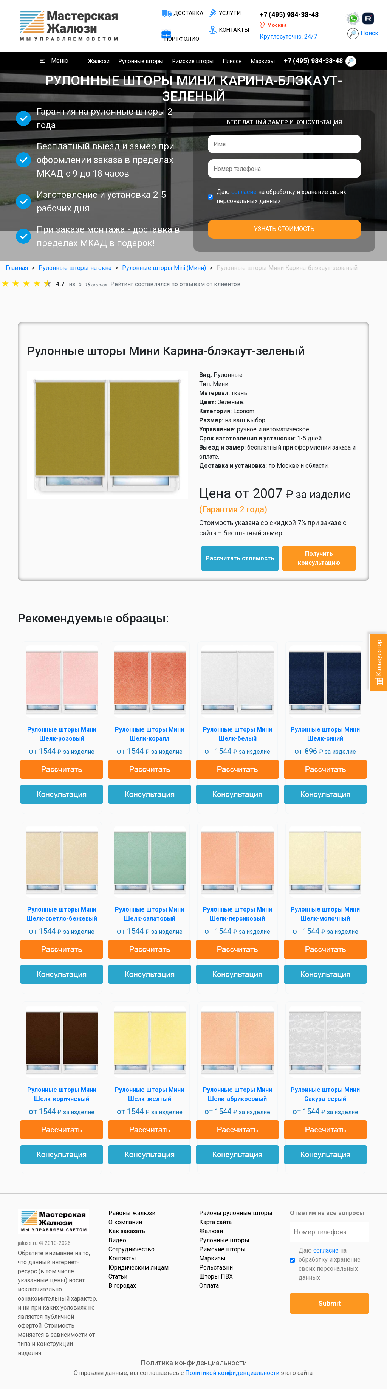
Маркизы (263, 61)
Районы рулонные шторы (235, 1213)
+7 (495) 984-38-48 (289, 15)
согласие (244, 191)
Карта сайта (215, 1222)
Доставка (188, 13)
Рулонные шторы (141, 61)
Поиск (369, 33)
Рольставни (216, 1267)
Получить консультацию (319, 558)
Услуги (230, 13)
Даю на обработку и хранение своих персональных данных (281, 196)
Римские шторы (193, 61)
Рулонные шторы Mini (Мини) (164, 267)
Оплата (209, 1285)
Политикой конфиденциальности (232, 1373)
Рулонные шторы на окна (75, 267)
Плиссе (232, 61)
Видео (117, 1240)
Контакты (234, 29)
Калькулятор (378, 662)
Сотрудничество (131, 1249)
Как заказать (126, 1231)
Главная (17, 267)
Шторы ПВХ (216, 1276)
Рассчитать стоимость (240, 558)
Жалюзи (99, 61)
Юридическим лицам (138, 1267)
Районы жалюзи (131, 1213)
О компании (125, 1222)
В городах (122, 1285)
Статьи (117, 1276)
